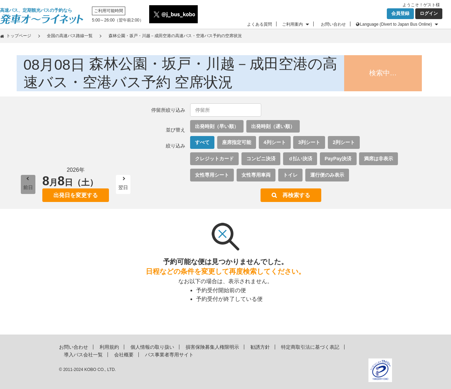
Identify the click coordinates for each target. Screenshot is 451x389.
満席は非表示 (378, 158)
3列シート (309, 142)
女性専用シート (212, 175)
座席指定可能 (236, 142)
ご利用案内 (292, 24)
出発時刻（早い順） (217, 126)
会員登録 (400, 13)
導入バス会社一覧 (83, 354)
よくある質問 (259, 24)
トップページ (18, 35)
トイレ (290, 175)
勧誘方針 (260, 347)
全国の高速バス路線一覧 (70, 35)
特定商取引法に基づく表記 (310, 347)
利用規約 (109, 347)
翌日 (123, 187)
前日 (28, 187)
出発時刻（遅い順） (273, 126)
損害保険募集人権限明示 (212, 347)
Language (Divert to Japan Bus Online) (396, 24)
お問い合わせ (333, 24)
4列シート (275, 142)
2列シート (344, 142)
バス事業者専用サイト (169, 354)
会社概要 (124, 354)
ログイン (429, 13)
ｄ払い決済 (300, 158)
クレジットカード (214, 158)
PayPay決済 (338, 158)
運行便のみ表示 (327, 175)
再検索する (296, 195)
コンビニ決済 (260, 158)
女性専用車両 (256, 175)
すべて (202, 142)
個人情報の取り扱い (152, 347)
